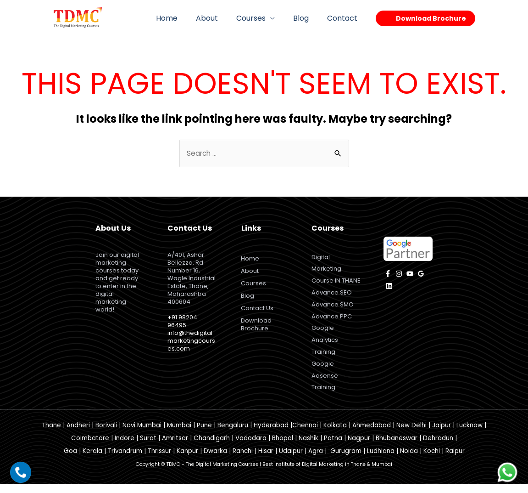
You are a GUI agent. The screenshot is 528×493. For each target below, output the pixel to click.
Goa (70, 459)
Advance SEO (331, 295)
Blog (306, 18)
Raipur (455, 459)
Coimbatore (90, 446)
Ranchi (243, 459)
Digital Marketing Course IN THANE (336, 270)
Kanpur (187, 459)
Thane (51, 433)
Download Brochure (257, 325)
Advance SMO (332, 308)
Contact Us (258, 309)
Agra (315, 459)
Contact (344, 18)
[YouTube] (410, 274)
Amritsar (175, 446)
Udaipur (291, 459)
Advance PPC (331, 320)
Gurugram (345, 459)
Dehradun (438, 446)
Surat (148, 446)
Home (183, 18)
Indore (124, 446)
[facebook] (387, 274)
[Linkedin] (389, 287)
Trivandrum (125, 459)
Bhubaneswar (396, 446)
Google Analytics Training (324, 345)
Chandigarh (212, 446)
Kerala (92, 459)
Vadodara (251, 446)
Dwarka (215, 459)
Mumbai (179, 433)
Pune (204, 433)
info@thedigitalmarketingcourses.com (191, 341)
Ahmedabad (371, 433)
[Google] (421, 274)
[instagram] (399, 274)
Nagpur (359, 446)
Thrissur (159, 459)
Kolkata (335, 433)
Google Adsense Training (324, 383)
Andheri (78, 433)
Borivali (106, 433)
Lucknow (469, 433)
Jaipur (441, 433)
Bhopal (282, 446)
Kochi (431, 459)
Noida (409, 459)
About (220, 18)
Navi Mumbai (141, 433)
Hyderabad (271, 433)
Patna (333, 446)
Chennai (305, 433)
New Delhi (411, 433)
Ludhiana (381, 459)
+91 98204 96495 (182, 321)
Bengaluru (232, 433)
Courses (260, 18)
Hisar (265, 459)
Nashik (308, 446)
